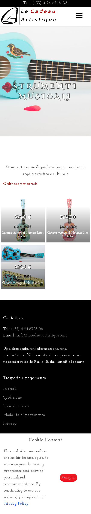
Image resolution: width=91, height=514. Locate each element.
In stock (10, 389)
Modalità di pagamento (24, 415)
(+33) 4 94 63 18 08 (50, 3)
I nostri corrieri (16, 406)
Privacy (10, 424)
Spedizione (12, 398)
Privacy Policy (16, 504)
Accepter (68, 477)
